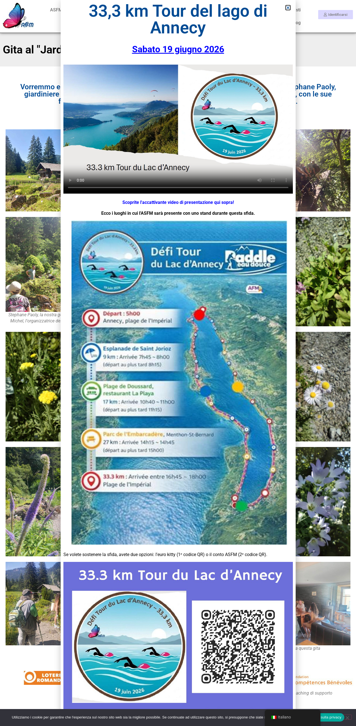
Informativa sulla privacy (321, 717)
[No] (347, 717)
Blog (296, 22)
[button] (288, 8)
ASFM (56, 10)
